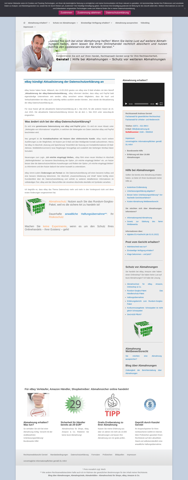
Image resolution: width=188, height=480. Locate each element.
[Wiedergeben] (126, 104)
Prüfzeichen (107, 455)
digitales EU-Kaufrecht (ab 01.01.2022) (143, 234)
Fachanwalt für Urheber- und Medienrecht (142, 120)
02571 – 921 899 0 (140, 126)
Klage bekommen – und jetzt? (139, 254)
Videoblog (145, 23)
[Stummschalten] (157, 104)
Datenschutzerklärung (80, 455)
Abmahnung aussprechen (126, 23)
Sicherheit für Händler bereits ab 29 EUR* (73, 423)
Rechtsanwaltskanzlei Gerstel (36, 455)
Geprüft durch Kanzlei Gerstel (147, 423)
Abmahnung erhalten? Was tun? (36, 423)
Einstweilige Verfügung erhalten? (95, 23)
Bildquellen (119, 455)
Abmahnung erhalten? (38, 23)
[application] (143, 94)
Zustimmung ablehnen (89, 12)
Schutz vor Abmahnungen (64, 23)
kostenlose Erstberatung (137, 187)
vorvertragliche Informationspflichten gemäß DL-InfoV (45, 461)
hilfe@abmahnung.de (140, 129)
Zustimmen (66, 12)
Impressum (28, 27)
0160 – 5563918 (146, 132)
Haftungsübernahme (135, 297)
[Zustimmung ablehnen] (184, 8)
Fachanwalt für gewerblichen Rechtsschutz (143, 116)
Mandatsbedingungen (59, 455)
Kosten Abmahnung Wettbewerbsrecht (142, 201)
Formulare (96, 455)
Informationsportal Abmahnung (139, 218)
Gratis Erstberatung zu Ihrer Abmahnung (110, 423)
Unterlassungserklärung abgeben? (141, 191)
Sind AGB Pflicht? (134, 314)
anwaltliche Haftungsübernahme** (86, 213)
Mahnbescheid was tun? (137, 247)
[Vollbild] (161, 104)
